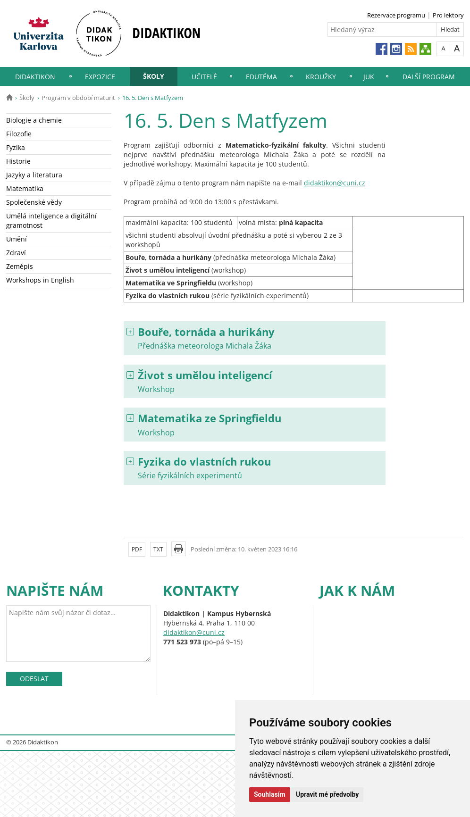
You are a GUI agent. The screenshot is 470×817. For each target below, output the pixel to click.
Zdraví (16, 252)
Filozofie (19, 133)
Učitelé (204, 76)
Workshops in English (40, 279)
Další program (429, 76)
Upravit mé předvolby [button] (327, 794)
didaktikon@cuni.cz (334, 182)
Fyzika (15, 147)
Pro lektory (448, 15)
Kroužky (321, 76)
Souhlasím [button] (269, 794)
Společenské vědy (34, 202)
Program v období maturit (78, 97)
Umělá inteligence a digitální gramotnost (51, 220)
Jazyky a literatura (34, 174)
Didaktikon (35, 76)
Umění (16, 238)
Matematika (24, 188)
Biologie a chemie (34, 120)
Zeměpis (19, 266)
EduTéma (261, 76)
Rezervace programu (396, 15)
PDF (137, 549)
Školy (153, 76)
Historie (18, 161)
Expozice (100, 76)
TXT (158, 549)
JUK (368, 76)
